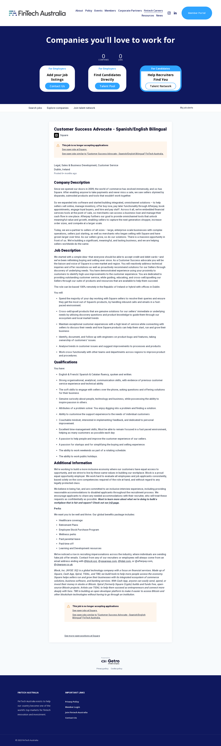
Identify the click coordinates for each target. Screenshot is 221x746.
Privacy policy (102, 669)
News (159, 15)
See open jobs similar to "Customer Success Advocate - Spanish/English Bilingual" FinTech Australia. (113, 154)
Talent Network (160, 86)
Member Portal (197, 13)
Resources (148, 15)
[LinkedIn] (175, 13)
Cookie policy (116, 669)
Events (98, 10)
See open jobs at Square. (74, 149)
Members (110, 10)
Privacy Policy (72, 701)
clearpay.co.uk (64, 564)
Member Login (72, 707)
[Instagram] (169, 13)
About (79, 10)
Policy (88, 10)
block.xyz (91, 561)
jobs (35, 107)
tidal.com (125, 561)
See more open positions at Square (82, 636)
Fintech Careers (153, 10)
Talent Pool (107, 86)
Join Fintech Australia (76, 712)
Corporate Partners (130, 10)
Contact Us (57, 86)
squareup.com (109, 561)
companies (58, 107)
